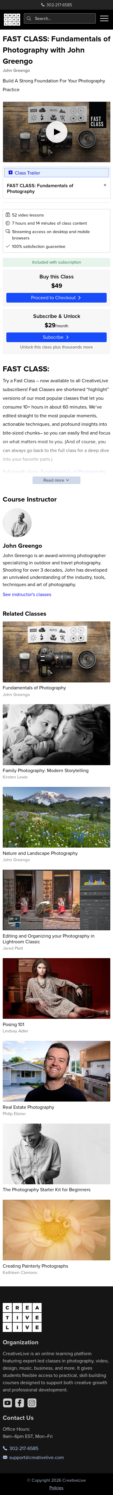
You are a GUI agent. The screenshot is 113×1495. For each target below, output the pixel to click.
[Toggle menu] (104, 18)
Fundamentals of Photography (34, 687)
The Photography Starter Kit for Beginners (46, 1189)
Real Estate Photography (28, 1107)
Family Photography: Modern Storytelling (46, 770)
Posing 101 (13, 1024)
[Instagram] (32, 1403)
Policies (56, 1488)
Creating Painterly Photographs (35, 1265)
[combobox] (60, 18)
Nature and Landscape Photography (40, 853)
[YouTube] (7, 1403)
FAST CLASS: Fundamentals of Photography (40, 188)
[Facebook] (19, 1403)
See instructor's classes (27, 594)
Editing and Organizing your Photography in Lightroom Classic (49, 938)
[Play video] (56, 132)
